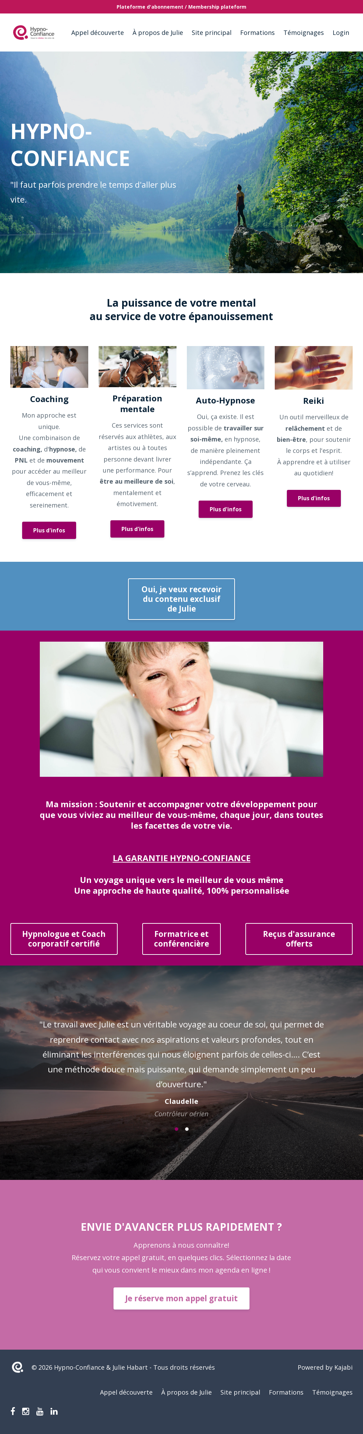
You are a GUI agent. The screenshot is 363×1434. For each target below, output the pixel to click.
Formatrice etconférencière (181, 939)
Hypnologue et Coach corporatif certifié (64, 939)
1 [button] (176, 1129)
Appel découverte (97, 32)
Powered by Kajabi (325, 1367)
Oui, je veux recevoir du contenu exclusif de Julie (182, 599)
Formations (257, 32)
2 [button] (187, 1129)
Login (341, 32)
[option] (181, 1062)
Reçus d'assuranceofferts (299, 939)
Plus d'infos (49, 530)
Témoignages (303, 32)
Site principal (212, 32)
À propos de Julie (158, 32)
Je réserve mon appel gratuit (181, 1298)
